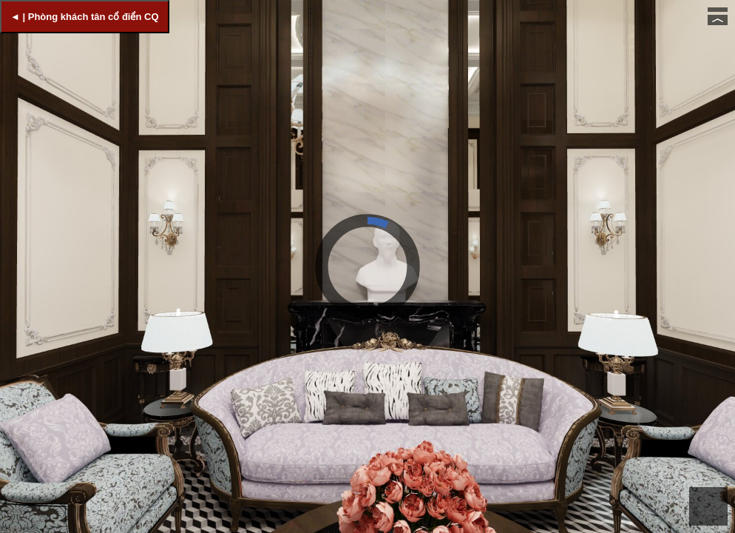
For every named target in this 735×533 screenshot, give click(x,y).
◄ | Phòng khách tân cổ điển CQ (84, 16)
